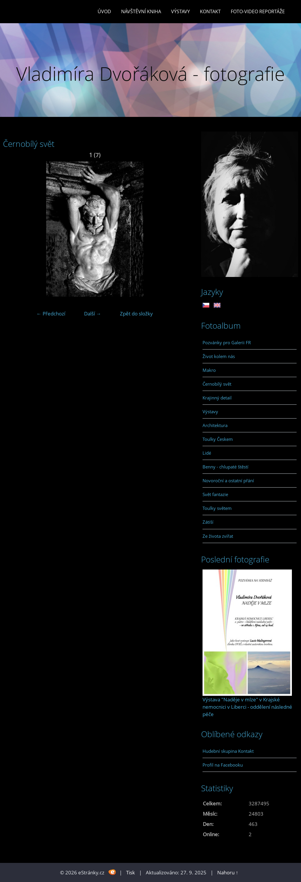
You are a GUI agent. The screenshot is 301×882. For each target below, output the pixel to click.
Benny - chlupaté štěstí (225, 467)
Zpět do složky (136, 313)
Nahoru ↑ (227, 872)
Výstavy (180, 11)
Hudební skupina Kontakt (228, 751)
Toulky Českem (218, 439)
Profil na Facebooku (223, 765)
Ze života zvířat (218, 536)
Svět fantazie (215, 494)
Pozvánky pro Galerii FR (227, 342)
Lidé (207, 453)
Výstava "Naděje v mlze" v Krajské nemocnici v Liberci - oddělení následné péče (247, 707)
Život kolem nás (219, 356)
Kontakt (210, 11)
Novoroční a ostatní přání (228, 480)
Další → (92, 313)
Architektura (215, 425)
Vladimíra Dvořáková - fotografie (150, 73)
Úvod (104, 11)
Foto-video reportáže (258, 11)
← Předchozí (50, 313)
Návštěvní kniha (141, 11)
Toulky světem (217, 508)
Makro (209, 370)
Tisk (130, 872)
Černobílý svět (217, 384)
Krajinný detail (217, 398)
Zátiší (208, 522)
